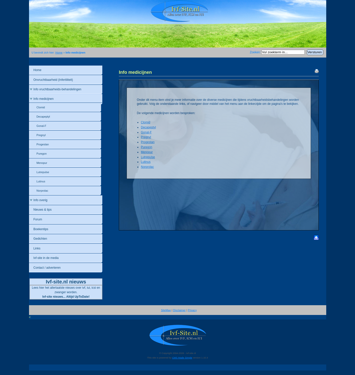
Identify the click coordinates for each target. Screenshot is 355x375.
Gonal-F (146, 132)
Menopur (147, 152)
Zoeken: (255, 52)
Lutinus (146, 162)
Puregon (146, 147)
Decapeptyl (148, 127)
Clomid (145, 122)
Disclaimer (179, 310)
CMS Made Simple (182, 357)
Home (59, 52)
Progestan (148, 142)
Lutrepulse (148, 157)
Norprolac (147, 167)
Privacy (192, 310)
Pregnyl (146, 137)
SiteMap (166, 310)
